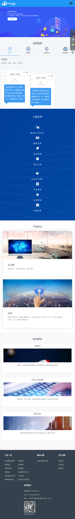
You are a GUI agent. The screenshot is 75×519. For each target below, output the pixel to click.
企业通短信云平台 (10, 476)
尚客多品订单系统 (23, 479)
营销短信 (7, 464)
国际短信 (7, 472)
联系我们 (61, 468)
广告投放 (21, 476)
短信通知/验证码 (10, 461)
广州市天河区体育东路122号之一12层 (39, 498)
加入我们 (61, 464)
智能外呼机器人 (9, 479)
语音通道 (21, 468)
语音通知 (21, 461)
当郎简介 (61, 461)
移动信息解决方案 (42, 461)
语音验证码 (8, 468)
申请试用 (12, 19)
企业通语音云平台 (23, 472)
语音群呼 (21, 464)
